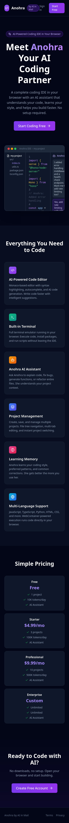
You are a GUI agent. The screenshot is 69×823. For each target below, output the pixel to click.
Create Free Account (34, 788)
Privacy (60, 815)
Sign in (42, 8)
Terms (49, 815)
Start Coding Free (34, 126)
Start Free (55, 8)
